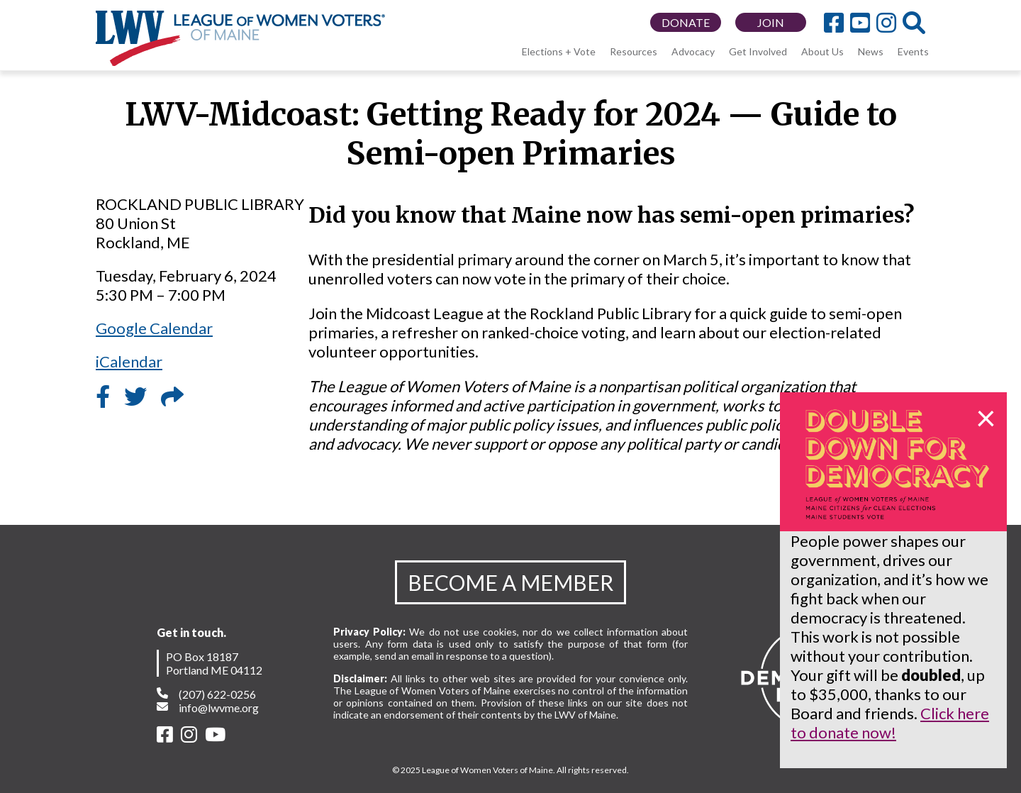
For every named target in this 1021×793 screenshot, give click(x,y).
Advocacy (693, 51)
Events (913, 51)
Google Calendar (154, 328)
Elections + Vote (559, 51)
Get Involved (758, 51)
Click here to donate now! (890, 723)
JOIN (770, 22)
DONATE (686, 22)
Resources (633, 51)
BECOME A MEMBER (510, 582)
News (870, 51)
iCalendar (129, 361)
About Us (822, 51)
